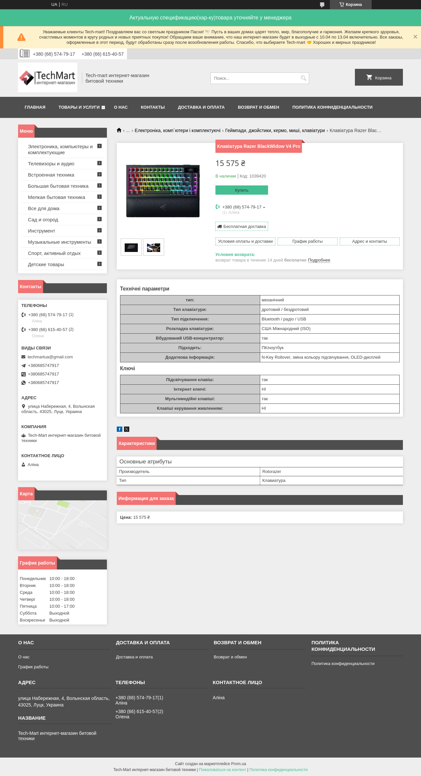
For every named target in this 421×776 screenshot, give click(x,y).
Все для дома (44, 208)
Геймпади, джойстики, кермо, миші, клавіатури (275, 130)
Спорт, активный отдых (54, 253)
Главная (35, 107)
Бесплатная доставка (244, 226)
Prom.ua (238, 764)
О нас (121, 107)
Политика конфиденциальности (332, 107)
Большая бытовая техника (58, 186)
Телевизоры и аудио (51, 163)
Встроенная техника (51, 175)
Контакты (153, 107)
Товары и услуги (79, 107)
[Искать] (303, 78)
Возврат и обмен (258, 107)
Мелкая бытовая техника (56, 197)
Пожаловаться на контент (222, 769)
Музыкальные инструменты (59, 242)
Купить (241, 190)
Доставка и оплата (201, 107)
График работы (33, 666)
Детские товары (46, 264)
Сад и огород (43, 219)
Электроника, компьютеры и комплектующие (60, 149)
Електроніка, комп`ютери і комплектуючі (178, 130)
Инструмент (41, 231)
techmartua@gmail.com (50, 356)
